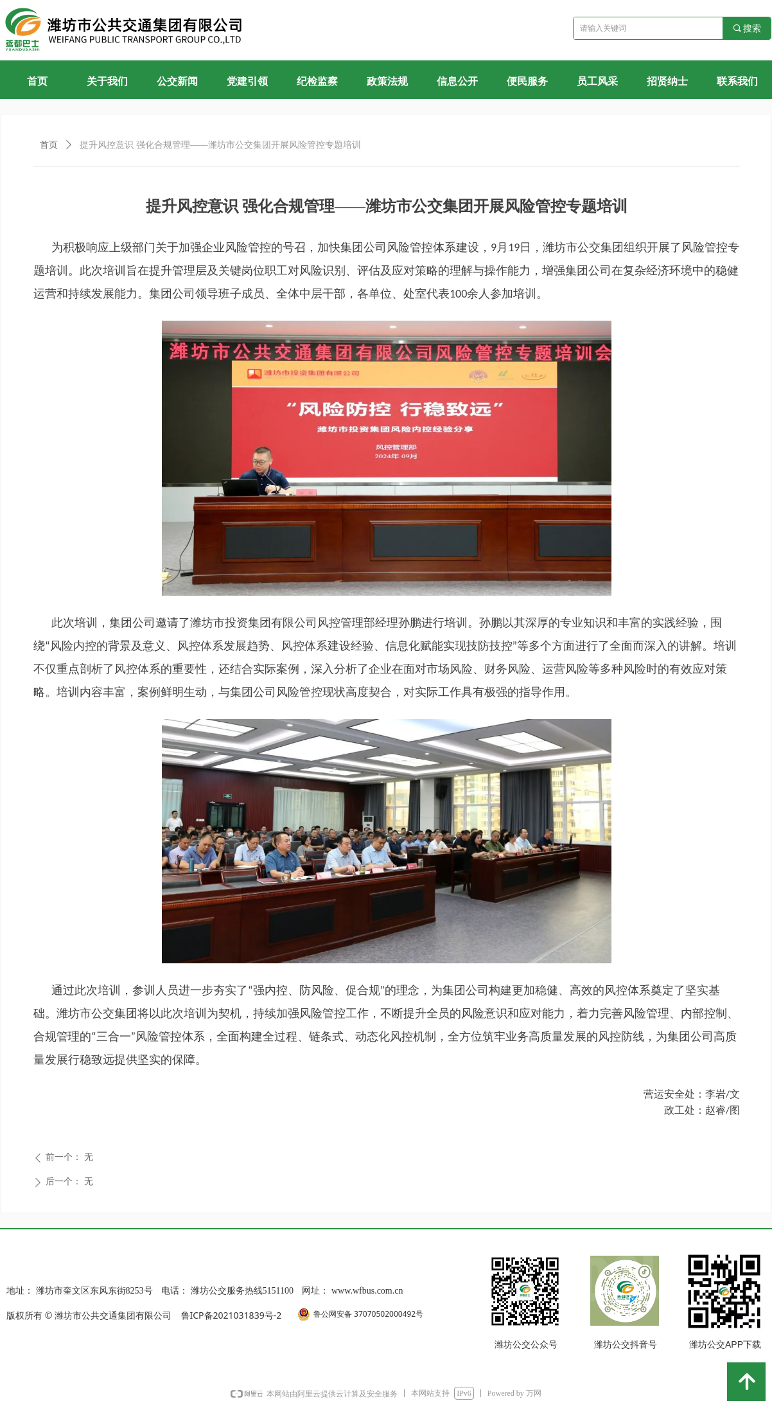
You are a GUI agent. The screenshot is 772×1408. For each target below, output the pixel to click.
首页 (49, 145)
